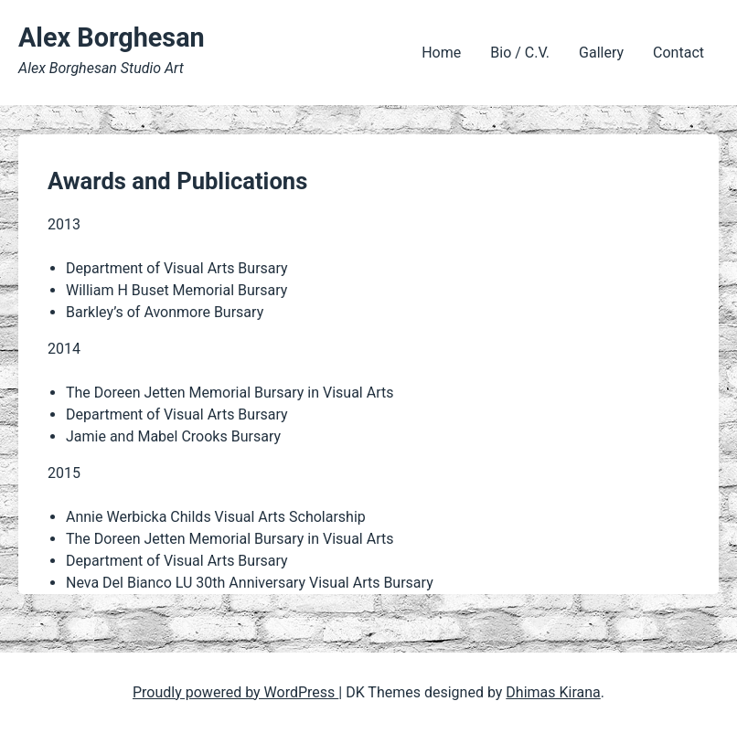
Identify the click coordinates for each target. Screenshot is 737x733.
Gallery (601, 52)
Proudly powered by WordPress (235, 692)
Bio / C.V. (520, 52)
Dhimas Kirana (553, 692)
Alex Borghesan (111, 37)
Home (441, 52)
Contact (678, 52)
